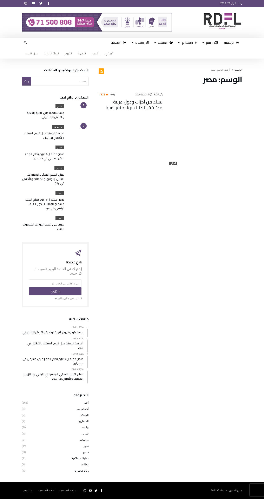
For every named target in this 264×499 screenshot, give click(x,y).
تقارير (59, 168)
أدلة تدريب (83, 408)
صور (86, 445)
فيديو (86, 452)
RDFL (158, 94)
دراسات (58, 126)
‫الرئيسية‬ (238, 70)
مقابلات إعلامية (80, 458)
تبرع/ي (109, 53)
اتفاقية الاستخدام (46, 490)
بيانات (85, 427)
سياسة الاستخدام (68, 490)
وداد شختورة (82, 470)
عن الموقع (29, 490)
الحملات (84, 415)
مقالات (85, 464)
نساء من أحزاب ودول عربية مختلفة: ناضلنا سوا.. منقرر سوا (134, 104)
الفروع (68, 53)
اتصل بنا (82, 53)
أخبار (173, 163)
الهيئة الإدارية (51, 53)
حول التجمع (31, 53)
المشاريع (84, 421)
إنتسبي (95, 53)
